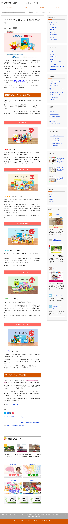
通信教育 (9, 7)
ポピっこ (52, 25)
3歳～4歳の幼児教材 (39, 515)
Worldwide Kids (53, 83)
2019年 (9, 417)
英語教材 (42, 7)
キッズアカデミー (54, 114)
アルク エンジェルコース (56, 95)
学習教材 (26, 7)
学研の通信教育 (53, 35)
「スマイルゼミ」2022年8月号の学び (60, 179)
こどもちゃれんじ (14, 404)
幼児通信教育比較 (54, 146)
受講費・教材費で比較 (57, 143)
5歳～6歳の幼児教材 (61, 515)
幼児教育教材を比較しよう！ (57, 136)
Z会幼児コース (53, 22)
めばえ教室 (52, 121)
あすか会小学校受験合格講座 (57, 66)
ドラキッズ (52, 111)
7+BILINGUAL (53, 99)
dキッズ (52, 54)
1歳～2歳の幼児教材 (18, 515)
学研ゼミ (52, 59)
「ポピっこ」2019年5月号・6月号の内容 (29, 423)
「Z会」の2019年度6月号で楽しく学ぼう (16, 426)
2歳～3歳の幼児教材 (28, 515)
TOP (13, 12)
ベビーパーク (53, 119)
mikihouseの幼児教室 (55, 116)
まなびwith (52, 32)
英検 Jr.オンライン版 (55, 81)
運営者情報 (38, 516)
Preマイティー (53, 57)
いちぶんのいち (53, 40)
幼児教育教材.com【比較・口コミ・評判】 (24, 3)
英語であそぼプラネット (56, 86)
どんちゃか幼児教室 (55, 124)
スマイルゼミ (53, 30)
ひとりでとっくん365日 (55, 62)
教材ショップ (53, 69)
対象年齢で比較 (55, 138)
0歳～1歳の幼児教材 (7, 515)
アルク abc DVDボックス (56, 97)
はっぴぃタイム (53, 52)
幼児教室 (58, 7)
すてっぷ (52, 37)
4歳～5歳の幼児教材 (50, 515)
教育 (51, 197)
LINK (33, 516)
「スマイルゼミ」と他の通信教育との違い (60, 169)
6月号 (12, 417)
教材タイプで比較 (56, 141)
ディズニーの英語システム (56, 92)
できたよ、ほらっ (54, 64)
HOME (29, 516)
